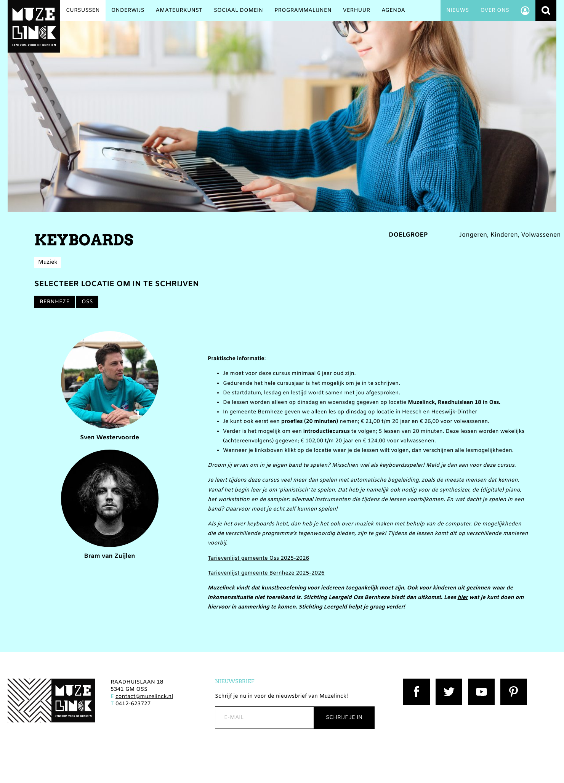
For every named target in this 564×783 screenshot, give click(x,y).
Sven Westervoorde (110, 386)
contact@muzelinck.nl (144, 696)
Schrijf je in (344, 717)
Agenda (393, 10)
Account (525, 10)
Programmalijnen (303, 10)
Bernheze (54, 302)
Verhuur (356, 10)
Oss (87, 302)
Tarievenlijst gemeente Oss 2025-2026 (258, 558)
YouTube (479, 682)
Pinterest (512, 682)
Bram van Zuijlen (110, 505)
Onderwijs (127, 10)
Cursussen (83, 10)
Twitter (445, 682)
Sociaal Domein (238, 10)
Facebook (416, 682)
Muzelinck (34, 26)
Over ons (494, 10)
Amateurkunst (179, 10)
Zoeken (545, 10)
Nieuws (457, 10)
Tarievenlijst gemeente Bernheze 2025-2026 (266, 573)
